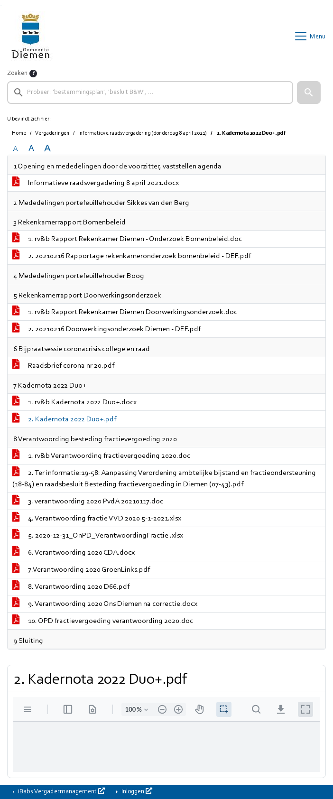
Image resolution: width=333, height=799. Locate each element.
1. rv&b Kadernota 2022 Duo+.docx (74, 402)
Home (19, 133)
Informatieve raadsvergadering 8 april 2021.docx (95, 183)
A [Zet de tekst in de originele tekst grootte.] (15, 149)
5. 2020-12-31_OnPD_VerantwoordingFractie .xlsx (97, 535)
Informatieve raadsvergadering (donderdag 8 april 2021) (142, 133)
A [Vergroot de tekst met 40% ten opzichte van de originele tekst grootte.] (47, 148)
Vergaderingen (52, 133)
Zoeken (17, 73)
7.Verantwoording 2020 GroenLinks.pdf (81, 570)
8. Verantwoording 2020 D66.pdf (71, 587)
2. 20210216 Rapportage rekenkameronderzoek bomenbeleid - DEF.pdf (131, 256)
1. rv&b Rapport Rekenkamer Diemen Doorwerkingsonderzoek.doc (124, 312)
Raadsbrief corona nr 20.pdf (63, 366)
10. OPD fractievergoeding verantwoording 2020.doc (102, 621)
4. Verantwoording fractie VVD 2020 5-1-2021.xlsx (96, 518)
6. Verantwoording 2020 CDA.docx (73, 553)
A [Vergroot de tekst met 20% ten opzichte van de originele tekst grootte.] (31, 148)
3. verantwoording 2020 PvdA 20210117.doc (87, 501)
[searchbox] (150, 92)
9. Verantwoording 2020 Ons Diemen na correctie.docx (104, 604)
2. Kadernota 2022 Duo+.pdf (64, 419)
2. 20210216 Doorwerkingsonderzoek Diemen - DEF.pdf (106, 329)
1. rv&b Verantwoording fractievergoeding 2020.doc (101, 456)
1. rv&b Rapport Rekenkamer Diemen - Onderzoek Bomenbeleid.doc (127, 239)
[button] (309, 92)
